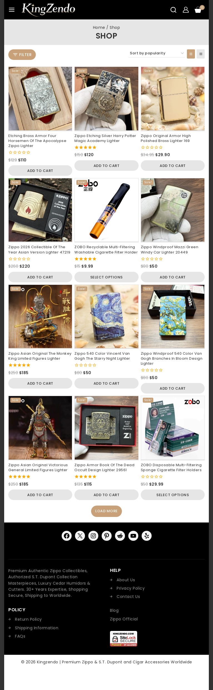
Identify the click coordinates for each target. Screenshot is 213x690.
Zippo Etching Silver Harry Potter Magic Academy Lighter (105, 138)
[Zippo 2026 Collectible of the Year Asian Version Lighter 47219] (40, 210)
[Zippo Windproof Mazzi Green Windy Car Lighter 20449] (172, 210)
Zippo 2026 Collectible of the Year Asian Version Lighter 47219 (39, 249)
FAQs (20, 636)
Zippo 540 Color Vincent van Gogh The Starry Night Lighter (102, 356)
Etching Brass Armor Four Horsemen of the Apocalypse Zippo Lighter (37, 140)
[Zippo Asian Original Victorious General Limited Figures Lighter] (40, 427)
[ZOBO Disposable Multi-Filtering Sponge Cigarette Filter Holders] (172, 427)
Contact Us (128, 596)
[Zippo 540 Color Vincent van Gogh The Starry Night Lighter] (106, 316)
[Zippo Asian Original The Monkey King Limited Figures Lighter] (40, 316)
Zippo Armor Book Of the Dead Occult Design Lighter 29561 (104, 467)
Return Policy (28, 619)
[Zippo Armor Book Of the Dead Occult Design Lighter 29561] (106, 427)
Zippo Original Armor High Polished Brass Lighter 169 (166, 138)
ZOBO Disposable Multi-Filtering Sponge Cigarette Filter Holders (171, 467)
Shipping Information (36, 628)
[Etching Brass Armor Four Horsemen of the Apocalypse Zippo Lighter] (40, 98)
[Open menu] (11, 9)
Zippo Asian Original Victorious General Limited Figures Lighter (38, 467)
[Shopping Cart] (200, 9)
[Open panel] (22, 54)
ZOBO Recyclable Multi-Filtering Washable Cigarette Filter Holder (106, 249)
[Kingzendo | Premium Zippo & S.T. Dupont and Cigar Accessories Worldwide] (48, 9)
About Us (126, 580)
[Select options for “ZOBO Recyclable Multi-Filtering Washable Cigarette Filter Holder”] (106, 277)
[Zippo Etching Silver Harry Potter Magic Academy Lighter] (106, 98)
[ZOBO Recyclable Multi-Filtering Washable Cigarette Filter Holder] (106, 210)
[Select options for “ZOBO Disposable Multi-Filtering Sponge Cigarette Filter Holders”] (173, 494)
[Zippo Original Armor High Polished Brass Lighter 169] (172, 98)
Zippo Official (124, 619)
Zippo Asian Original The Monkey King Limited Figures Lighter (40, 356)
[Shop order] (157, 53)
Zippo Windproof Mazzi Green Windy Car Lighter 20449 (170, 249)
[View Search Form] (173, 9)
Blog (114, 610)
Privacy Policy (131, 588)
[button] (40, 170)
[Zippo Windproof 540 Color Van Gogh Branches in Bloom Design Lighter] (172, 316)
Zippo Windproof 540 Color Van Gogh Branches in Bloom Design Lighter (172, 358)
